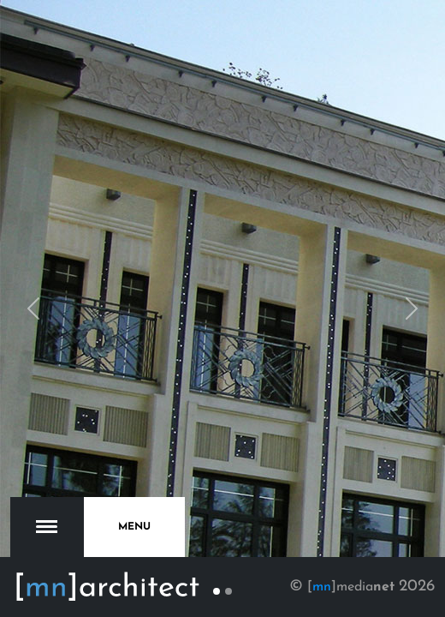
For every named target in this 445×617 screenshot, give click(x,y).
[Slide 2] (228, 591)
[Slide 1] (216, 591)
